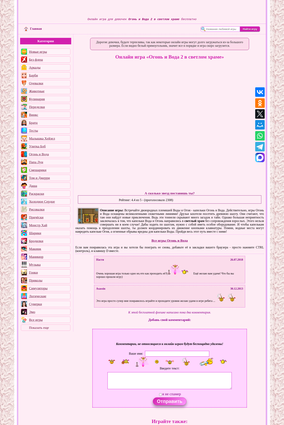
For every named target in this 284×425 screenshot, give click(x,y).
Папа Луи (36, 162)
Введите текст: (169, 368)
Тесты (33, 130)
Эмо (32, 312)
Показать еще (39, 328)
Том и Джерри (39, 178)
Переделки (37, 107)
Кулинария (37, 99)
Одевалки (36, 83)
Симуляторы (38, 288)
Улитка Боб (37, 146)
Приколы (35, 280)
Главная (33, 28)
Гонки (33, 272)
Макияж (35, 249)
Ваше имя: (136, 353)
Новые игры (38, 52)
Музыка (35, 265)
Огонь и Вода (39, 154)
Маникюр (36, 257)
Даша (33, 186)
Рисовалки (37, 209)
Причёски (36, 217)
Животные (37, 91)
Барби (33, 75)
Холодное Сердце (42, 201)
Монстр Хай (38, 225)
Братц (33, 123)
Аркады (34, 67)
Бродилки (36, 241)
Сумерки (35, 304)
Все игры (36, 320)
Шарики (35, 233)
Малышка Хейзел (42, 138)
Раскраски (36, 194)
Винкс (33, 115)
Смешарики (37, 170)
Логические (37, 296)
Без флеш (36, 60)
